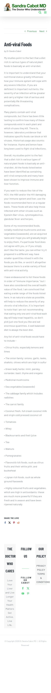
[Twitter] (9, 522)
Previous (32, 31)
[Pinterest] (14, 522)
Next (41, 31)
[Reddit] (18, 522)
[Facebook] (5, 522)
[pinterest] (28, 593)
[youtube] (23, 593)
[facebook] (23, 588)
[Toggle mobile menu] (45, 12)
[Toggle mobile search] (40, 12)
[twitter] (28, 588)
